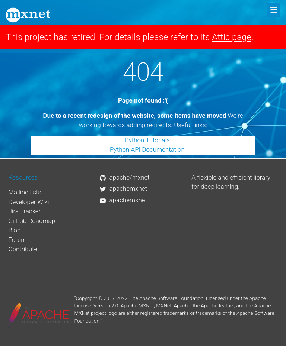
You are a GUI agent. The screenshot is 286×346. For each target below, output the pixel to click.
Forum (17, 239)
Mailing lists (24, 192)
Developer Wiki (28, 202)
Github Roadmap (31, 220)
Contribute (22, 249)
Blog (14, 230)
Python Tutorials (147, 140)
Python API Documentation (147, 149)
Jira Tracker (24, 211)
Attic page (231, 37)
